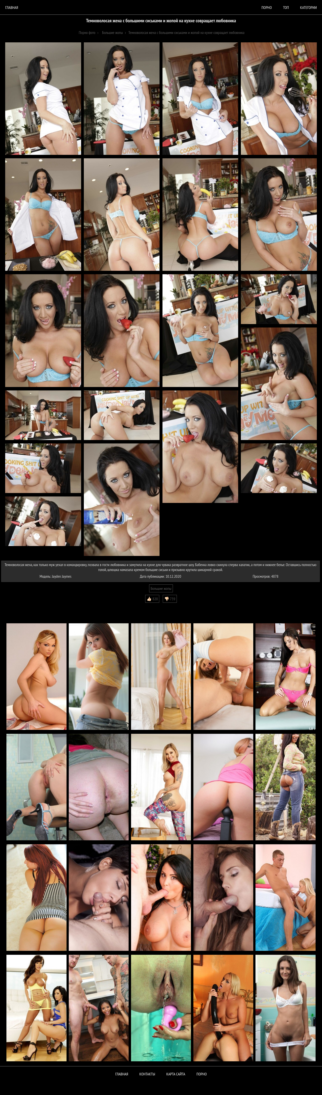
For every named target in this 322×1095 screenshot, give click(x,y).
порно (266, 7)
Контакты (147, 1073)
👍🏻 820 (152, 598)
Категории (308, 7)
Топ (286, 7)
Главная (11, 7)
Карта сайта (175, 1073)
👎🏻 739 (169, 598)
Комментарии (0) (16, 606)
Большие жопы (161, 588)
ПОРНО (201, 1073)
